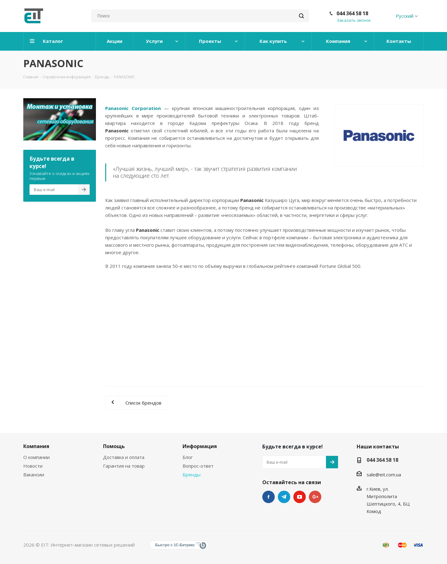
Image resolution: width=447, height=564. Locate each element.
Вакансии (33, 474)
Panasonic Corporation (133, 108)
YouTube (299, 497)
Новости (33, 466)
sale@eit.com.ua (384, 474)
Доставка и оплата (123, 457)
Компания (36, 446)
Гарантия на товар (124, 466)
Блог (188, 457)
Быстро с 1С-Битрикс (175, 545)
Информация (200, 446)
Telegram (284, 497)
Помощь (114, 446)
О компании (36, 457)
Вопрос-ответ (198, 466)
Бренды (192, 474)
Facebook (268, 497)
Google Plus (315, 497)
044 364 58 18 (352, 13)
